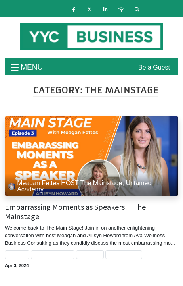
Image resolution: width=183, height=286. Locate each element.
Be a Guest (154, 67)
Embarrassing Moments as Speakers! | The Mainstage (75, 211)
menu (27, 67)
